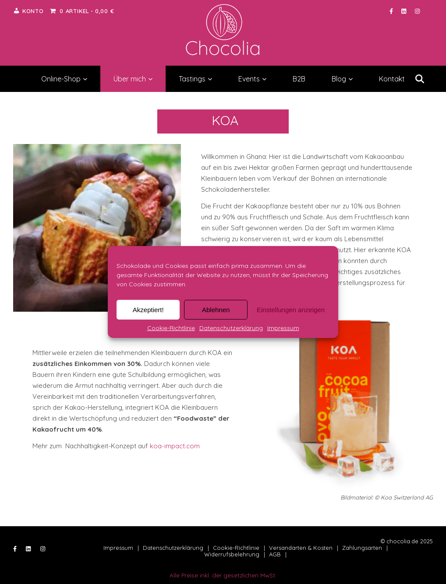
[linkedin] (404, 10)
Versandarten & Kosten (301, 547)
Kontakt (392, 78)
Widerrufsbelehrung (231, 554)
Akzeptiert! (148, 309)
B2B (299, 78)
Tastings (195, 79)
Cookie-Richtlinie (171, 328)
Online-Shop (64, 79)
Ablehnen (216, 309)
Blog (342, 79)
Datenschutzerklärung (231, 328)
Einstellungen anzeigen (291, 309)
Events (252, 79)
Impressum (283, 328)
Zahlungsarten (362, 547)
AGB (275, 554)
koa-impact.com (175, 446)
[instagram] (417, 10)
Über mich (132, 79)
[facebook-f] (392, 10)
